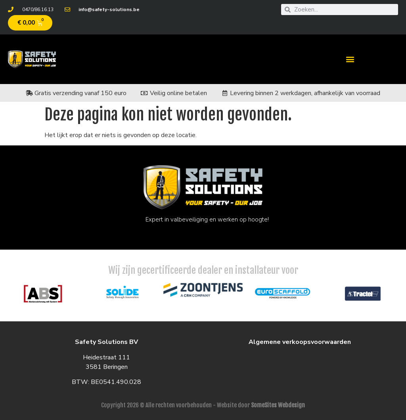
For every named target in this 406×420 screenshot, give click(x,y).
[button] (349, 59)
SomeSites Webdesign (278, 405)
